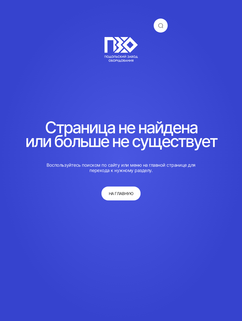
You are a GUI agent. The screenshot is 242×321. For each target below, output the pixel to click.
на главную (121, 193)
